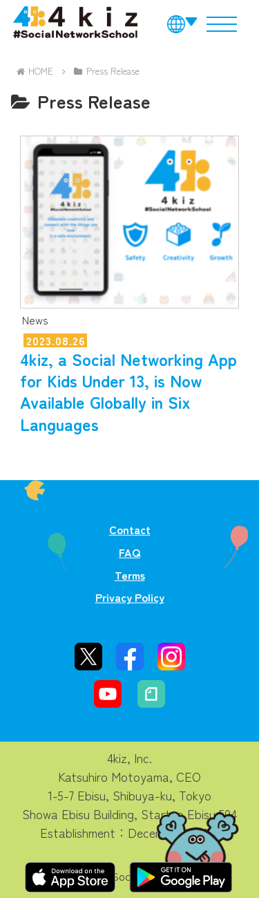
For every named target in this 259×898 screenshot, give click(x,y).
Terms (130, 575)
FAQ (129, 552)
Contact (130, 529)
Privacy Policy (129, 597)
